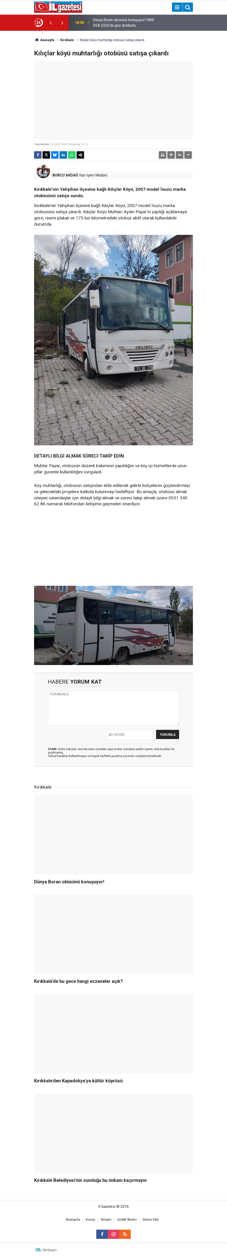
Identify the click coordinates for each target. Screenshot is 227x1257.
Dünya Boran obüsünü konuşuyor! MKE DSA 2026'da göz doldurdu (123, 23)
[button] (171, 155)
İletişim (106, 1220)
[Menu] (177, 7)
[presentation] (50, 23)
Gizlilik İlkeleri (127, 1220)
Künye (90, 1220)
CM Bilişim (49, 1250)
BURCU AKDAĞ (65, 175)
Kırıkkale (67, 40)
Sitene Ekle (151, 1220)
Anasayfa (44, 40)
